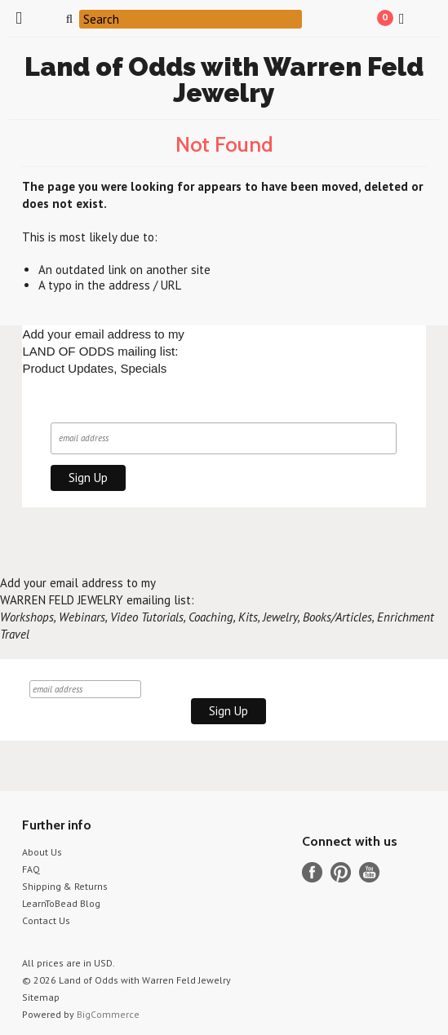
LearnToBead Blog (61, 903)
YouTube (369, 872)
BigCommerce (108, 1014)
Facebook (312, 872)
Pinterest (340, 872)
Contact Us (46, 920)
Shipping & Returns (65, 886)
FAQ (31, 869)
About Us (42, 852)
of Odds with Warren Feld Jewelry (224, 79)
